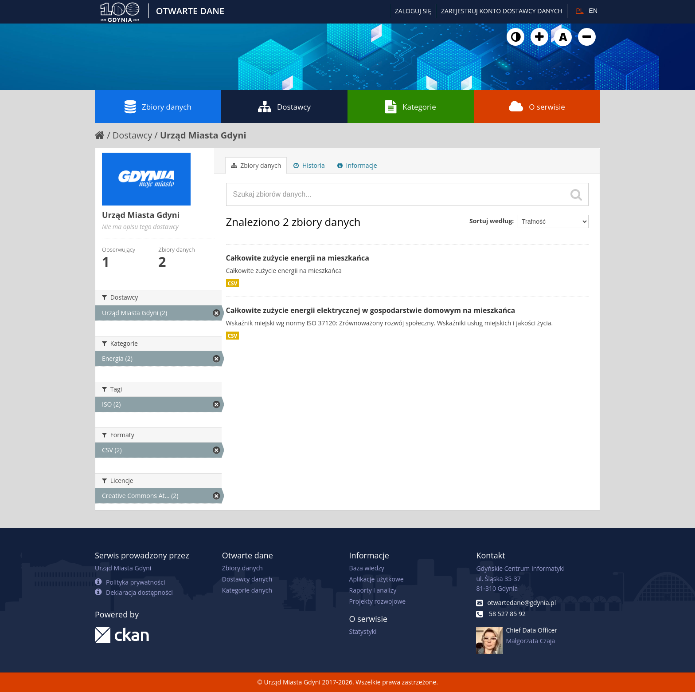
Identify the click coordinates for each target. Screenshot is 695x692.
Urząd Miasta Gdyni (203, 135)
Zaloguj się (413, 11)
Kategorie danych (247, 590)
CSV (233, 283)
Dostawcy (284, 106)
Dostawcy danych (247, 579)
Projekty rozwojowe (377, 601)
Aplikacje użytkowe (376, 579)
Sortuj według (490, 221)
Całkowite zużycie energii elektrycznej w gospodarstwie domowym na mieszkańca (370, 310)
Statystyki (363, 631)
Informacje (357, 165)
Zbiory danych (158, 106)
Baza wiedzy (366, 568)
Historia (309, 165)
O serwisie (537, 106)
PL (579, 10)
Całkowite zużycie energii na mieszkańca (297, 258)
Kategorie (410, 106)
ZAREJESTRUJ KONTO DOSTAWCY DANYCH (501, 11)
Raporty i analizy (373, 590)
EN (593, 10)
